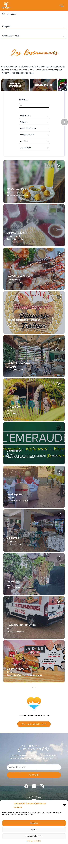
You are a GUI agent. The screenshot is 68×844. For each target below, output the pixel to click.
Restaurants (11, 14)
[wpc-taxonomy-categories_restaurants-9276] (34, 27)
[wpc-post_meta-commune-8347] (34, 35)
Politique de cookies (34, 841)
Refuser (34, 829)
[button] (64, 805)
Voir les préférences (34, 836)
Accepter (34, 823)
